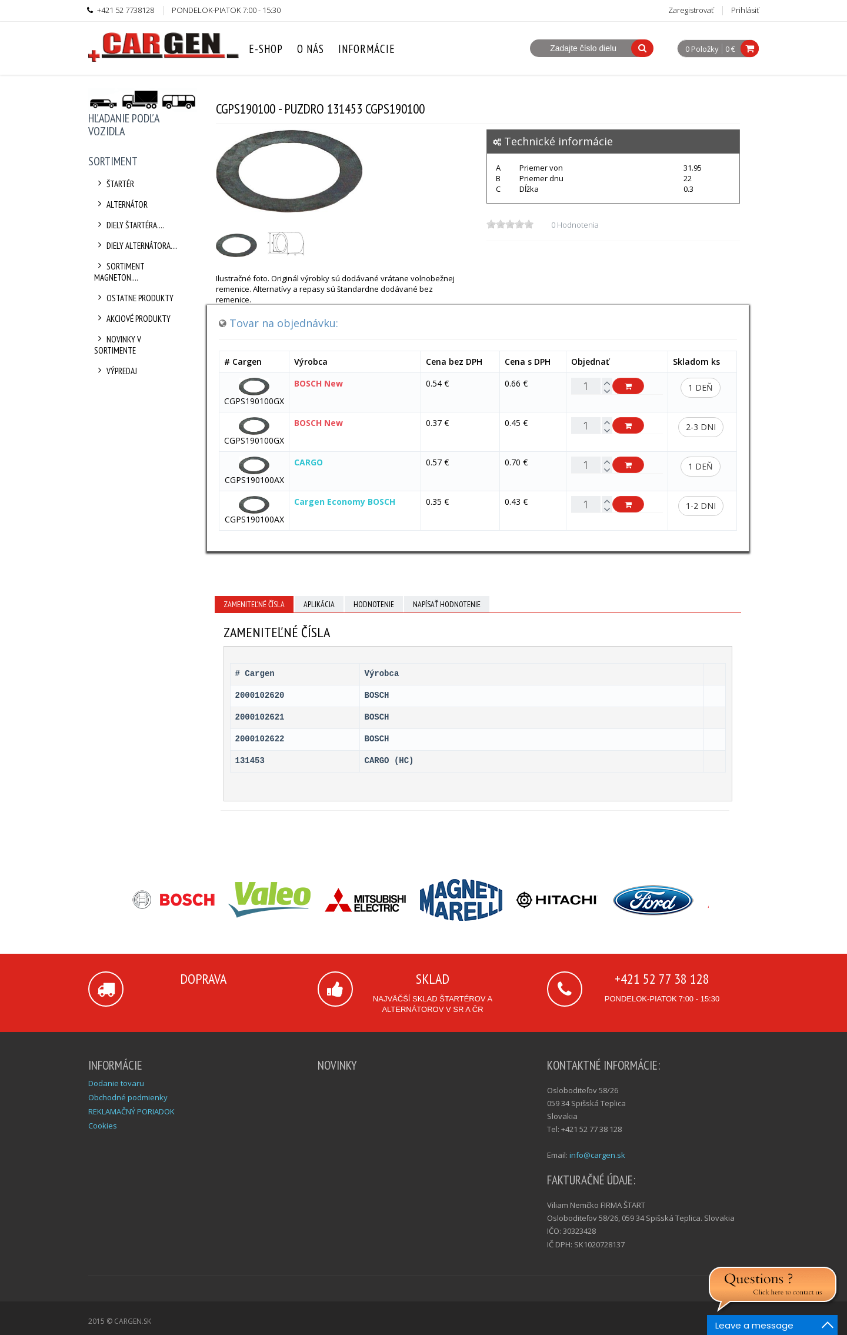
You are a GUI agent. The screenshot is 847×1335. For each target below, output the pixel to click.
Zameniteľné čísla (254, 604)
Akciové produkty (132, 318)
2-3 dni (701, 426)
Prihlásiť (745, 10)
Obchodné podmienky (128, 1097)
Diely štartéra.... (129, 225)
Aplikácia (319, 604)
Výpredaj (115, 371)
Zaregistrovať (690, 10)
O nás (310, 49)
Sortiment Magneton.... (119, 272)
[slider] (509, 224)
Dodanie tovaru (116, 1083)
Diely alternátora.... (136, 245)
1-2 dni (701, 505)
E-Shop (266, 49)
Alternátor (121, 204)
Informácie (366, 49)
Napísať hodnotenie (447, 604)
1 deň (700, 387)
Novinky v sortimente (117, 345)
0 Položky (702, 49)
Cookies (102, 1125)
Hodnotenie (374, 604)
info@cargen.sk (597, 1155)
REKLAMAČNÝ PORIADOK (131, 1111)
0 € (730, 49)
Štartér (114, 183)
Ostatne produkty (134, 298)
